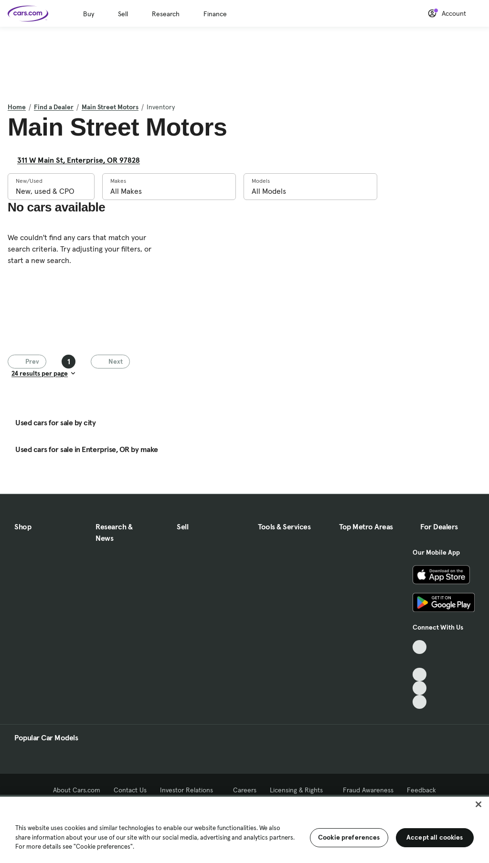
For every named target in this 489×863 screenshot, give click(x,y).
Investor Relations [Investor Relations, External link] (190, 790)
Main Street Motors (110, 107)
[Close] (478, 804)
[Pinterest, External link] (419, 702)
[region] (244, 829)
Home (17, 107)
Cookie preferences (349, 837)
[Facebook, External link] (419, 661)
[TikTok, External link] (419, 647)
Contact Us (130, 790)
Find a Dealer (54, 107)
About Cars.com (76, 790)
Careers (244, 790)
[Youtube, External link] (419, 675)
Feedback (421, 790)
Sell (123, 14)
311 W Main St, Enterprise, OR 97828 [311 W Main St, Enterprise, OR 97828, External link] (82, 160)
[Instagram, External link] (419, 688)
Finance (215, 14)
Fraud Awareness (368, 790)
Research (166, 14)
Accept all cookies (434, 837)
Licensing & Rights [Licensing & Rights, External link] (300, 790)
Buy (88, 14)
